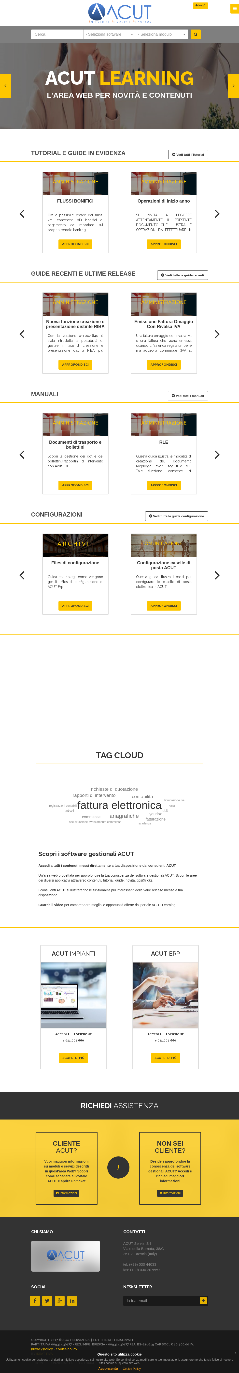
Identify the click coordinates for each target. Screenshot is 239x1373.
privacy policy (42, 1349)
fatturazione (156, 819)
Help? (201, 5)
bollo (172, 806)
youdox (155, 814)
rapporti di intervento (94, 795)
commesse (91, 817)
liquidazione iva (174, 800)
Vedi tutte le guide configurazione (176, 516)
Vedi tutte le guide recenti (182, 275)
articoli (69, 810)
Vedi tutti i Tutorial (188, 155)
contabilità (142, 796)
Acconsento (108, 1369)
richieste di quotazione (114, 789)
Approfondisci (75, 244)
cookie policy (66, 1349)
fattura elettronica (119, 805)
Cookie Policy (132, 1369)
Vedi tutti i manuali (188, 396)
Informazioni (66, 1193)
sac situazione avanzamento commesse (95, 822)
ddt (165, 810)
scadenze (145, 823)
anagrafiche (124, 816)
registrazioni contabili (63, 805)
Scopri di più (73, 1058)
